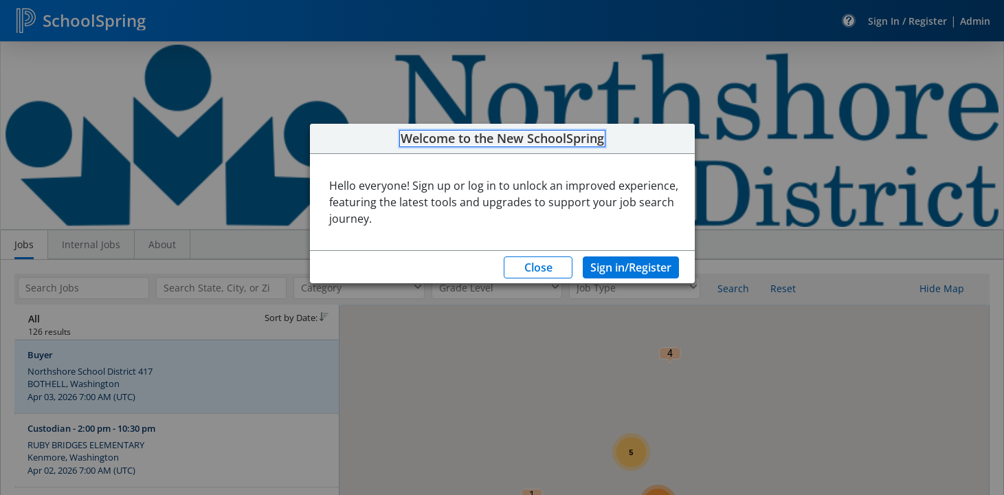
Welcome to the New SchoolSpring (502, 138)
